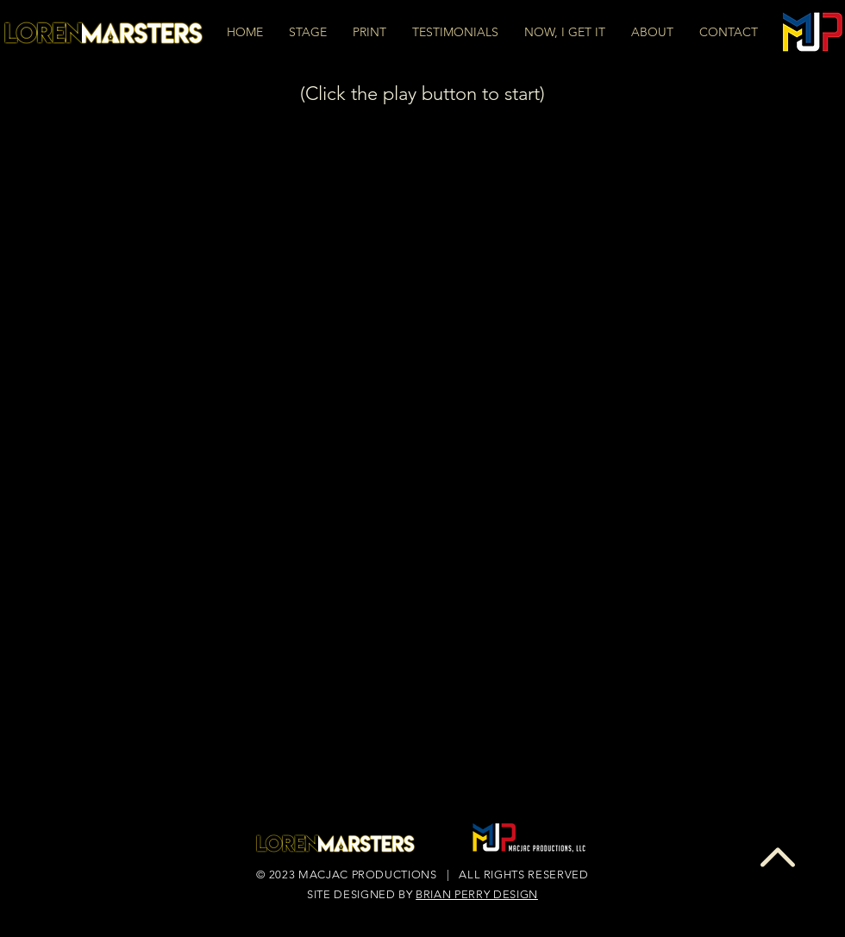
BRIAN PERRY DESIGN (477, 894)
